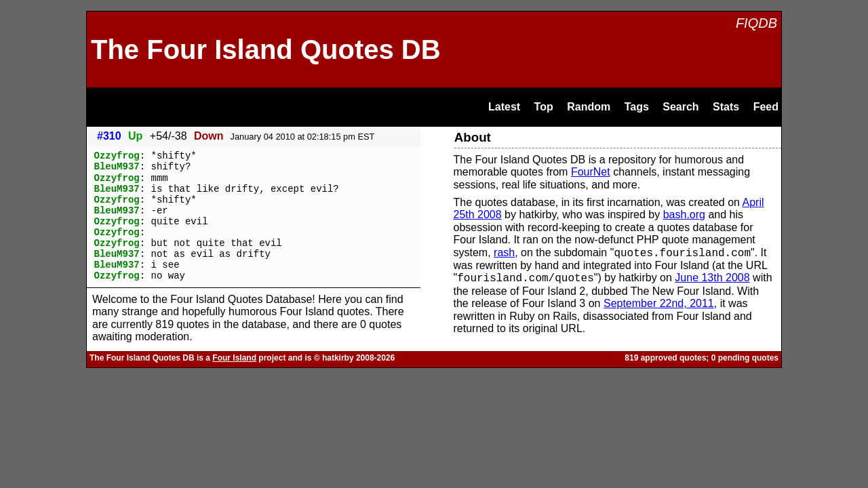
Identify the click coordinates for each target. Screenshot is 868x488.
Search (680, 107)
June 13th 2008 (712, 278)
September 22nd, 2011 (659, 303)
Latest (504, 107)
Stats (726, 107)
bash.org (684, 214)
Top (543, 107)
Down (209, 136)
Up (135, 136)
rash (504, 253)
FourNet (590, 172)
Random (588, 107)
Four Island (234, 358)
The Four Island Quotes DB (266, 49)
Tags (637, 107)
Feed (765, 107)
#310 (109, 136)
